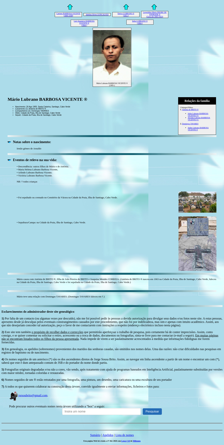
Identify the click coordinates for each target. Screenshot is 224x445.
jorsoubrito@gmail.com (28, 395)
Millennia (137, 441)
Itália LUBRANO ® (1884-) (139, 22)
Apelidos (107, 435)
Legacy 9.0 (125, 441)
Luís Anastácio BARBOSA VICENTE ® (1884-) (84, 23)
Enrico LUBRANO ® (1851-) (126, 14)
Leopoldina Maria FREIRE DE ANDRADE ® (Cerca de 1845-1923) (155, 14)
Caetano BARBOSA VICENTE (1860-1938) (68, 14)
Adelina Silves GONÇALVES (97, 14)
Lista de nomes (124, 435)
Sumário (95, 435)
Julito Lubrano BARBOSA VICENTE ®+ (198, 114)
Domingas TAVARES (190, 124)
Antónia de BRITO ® (190, 110)
